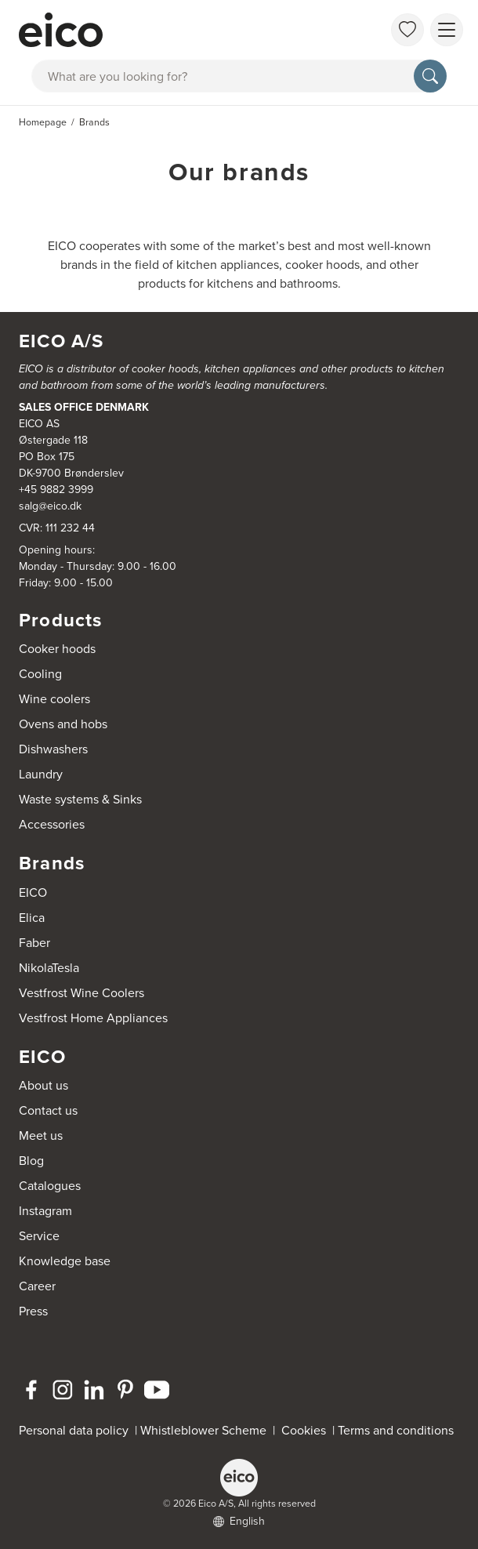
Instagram (45, 1211)
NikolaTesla (49, 968)
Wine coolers (54, 699)
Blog (31, 1161)
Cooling (40, 674)
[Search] (430, 76)
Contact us (48, 1110)
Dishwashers (53, 749)
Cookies (306, 1430)
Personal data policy (74, 1430)
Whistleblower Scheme (203, 1430)
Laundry (41, 774)
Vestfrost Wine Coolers (81, 993)
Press (33, 1311)
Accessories (52, 824)
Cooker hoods (57, 649)
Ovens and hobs (63, 724)
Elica (32, 918)
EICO (33, 892)
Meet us (41, 1135)
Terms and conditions (396, 1430)
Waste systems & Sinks (80, 799)
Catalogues (50, 1186)
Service (39, 1236)
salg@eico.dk (50, 506)
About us (43, 1085)
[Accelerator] (181, 30)
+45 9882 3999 (56, 489)
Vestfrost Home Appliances (93, 1018)
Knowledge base (64, 1261)
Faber (34, 943)
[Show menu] (446, 29)
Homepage (43, 122)
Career (37, 1286)
